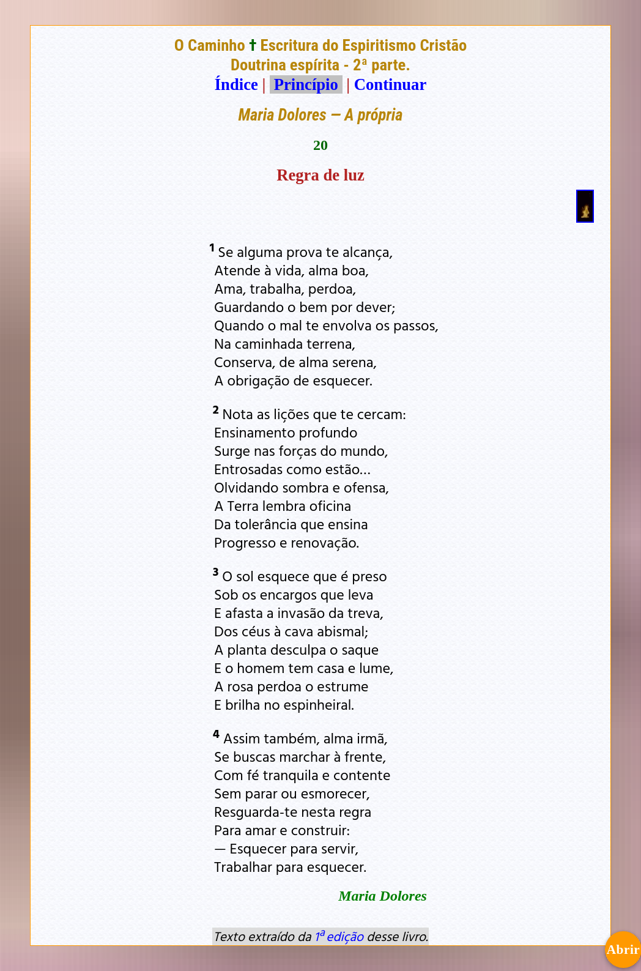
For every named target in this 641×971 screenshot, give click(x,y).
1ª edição (338, 936)
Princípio (306, 84)
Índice (236, 84)
